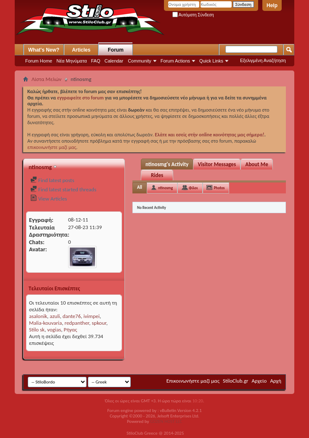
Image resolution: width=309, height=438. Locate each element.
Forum (116, 50)
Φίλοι (193, 187)
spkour (99, 323)
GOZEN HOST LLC (166, 421)
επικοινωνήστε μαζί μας (51, 147)
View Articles (48, 199)
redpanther (77, 323)
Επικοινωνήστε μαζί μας (192, 381)
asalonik (38, 316)
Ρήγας (70, 329)
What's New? (43, 50)
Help (272, 5)
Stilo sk (37, 329)
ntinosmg (165, 187)
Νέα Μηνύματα (71, 60)
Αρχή (275, 381)
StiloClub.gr (235, 381)
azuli (55, 316)
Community (139, 60)
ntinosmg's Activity (166, 164)
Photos (219, 187)
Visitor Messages (217, 164)
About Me (257, 164)
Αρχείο (259, 381)
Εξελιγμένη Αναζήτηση (263, 60)
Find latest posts (52, 180)
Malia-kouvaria (45, 323)
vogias (54, 329)
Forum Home (38, 60)
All (139, 187)
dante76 (72, 316)
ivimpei (91, 316)
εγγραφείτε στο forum (81, 98)
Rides (157, 175)
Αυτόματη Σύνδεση (193, 15)
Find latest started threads (63, 189)
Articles (81, 50)
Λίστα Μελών (46, 79)
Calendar (114, 60)
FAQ (95, 60)
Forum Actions (175, 60)
